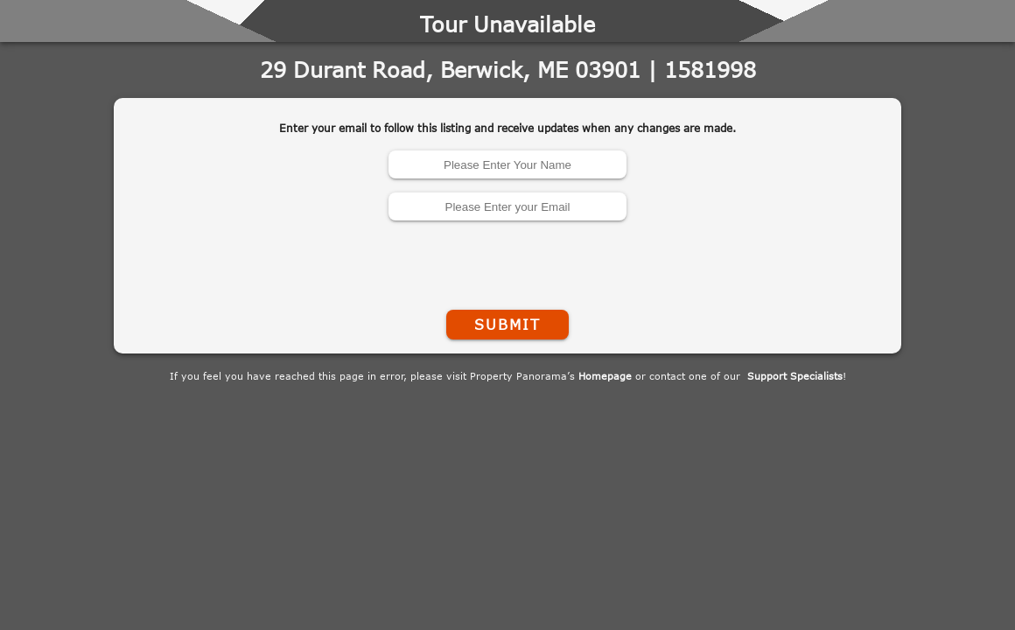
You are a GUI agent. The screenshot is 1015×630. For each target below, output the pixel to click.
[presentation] (507, 262)
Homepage (605, 376)
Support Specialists (795, 376)
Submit (507, 324)
